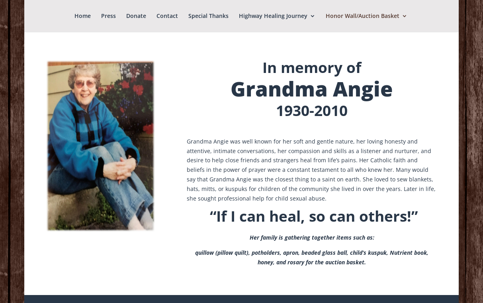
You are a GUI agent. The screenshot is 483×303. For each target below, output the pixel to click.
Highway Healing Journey (273, 16)
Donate (136, 16)
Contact (167, 16)
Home (82, 16)
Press (108, 16)
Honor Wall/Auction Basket (362, 16)
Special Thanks (208, 16)
